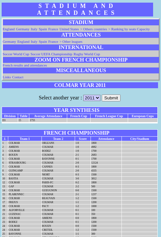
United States (69, 29)
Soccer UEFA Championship (51, 54)
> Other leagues (71, 41)
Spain (43, 29)
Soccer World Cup (16, 54)
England (9, 29)
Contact (17, 77)
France (53, 29)
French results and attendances (25, 65)
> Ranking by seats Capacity (129, 29)
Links (7, 77)
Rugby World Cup (87, 54)
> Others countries (93, 29)
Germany (23, 29)
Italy (34, 29)
